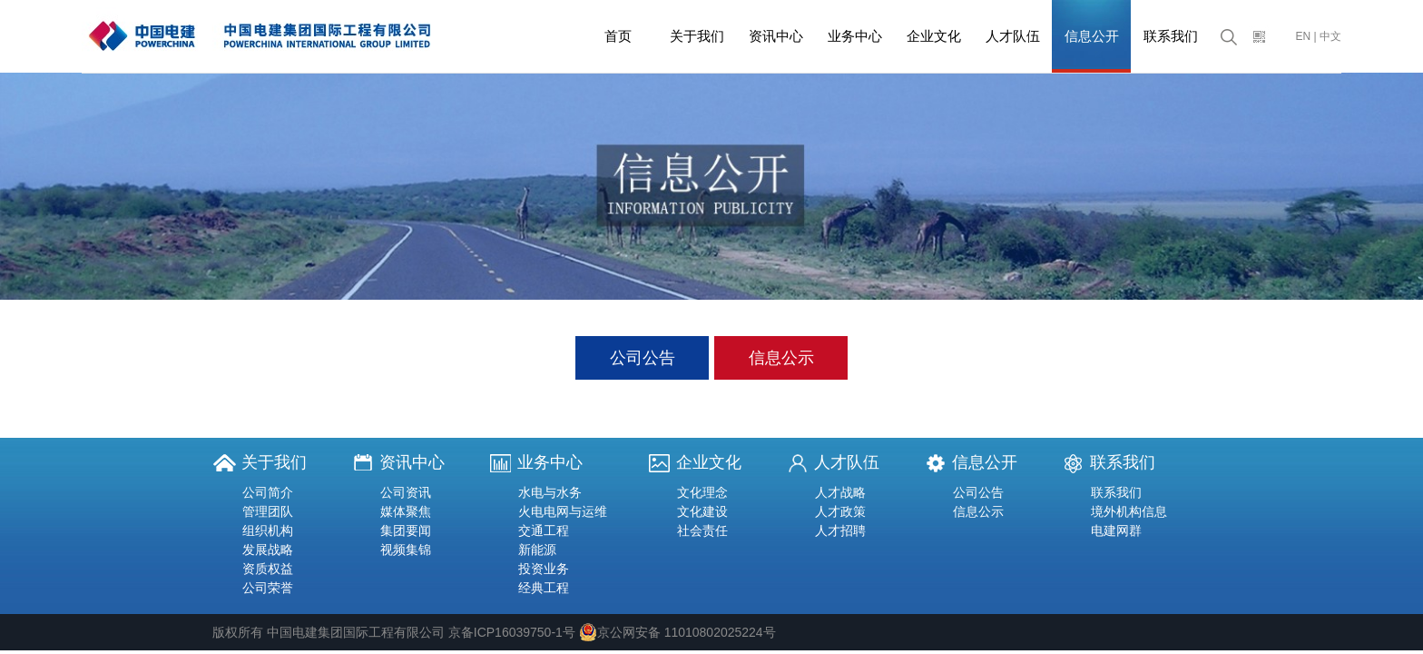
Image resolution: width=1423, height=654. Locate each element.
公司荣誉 (267, 587)
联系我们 (1170, 36)
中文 (1330, 36)
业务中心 (855, 36)
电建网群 (1116, 530)
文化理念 (702, 492)
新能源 (537, 549)
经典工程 (543, 587)
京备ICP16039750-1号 (511, 632)
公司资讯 (405, 492)
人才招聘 (840, 530)
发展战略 (267, 549)
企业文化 (934, 36)
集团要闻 (405, 530)
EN (1303, 36)
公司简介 (267, 492)
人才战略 (840, 492)
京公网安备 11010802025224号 (677, 632)
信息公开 (1092, 36)
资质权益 (267, 568)
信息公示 (781, 358)
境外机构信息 (1129, 511)
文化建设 (702, 511)
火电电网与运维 (562, 511)
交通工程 (543, 530)
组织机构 (267, 530)
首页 (618, 36)
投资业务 (543, 568)
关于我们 (697, 36)
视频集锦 (405, 549)
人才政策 (840, 511)
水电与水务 (550, 492)
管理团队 (267, 511)
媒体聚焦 (405, 511)
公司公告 (642, 358)
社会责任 (702, 530)
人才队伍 (1013, 36)
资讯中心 (776, 36)
